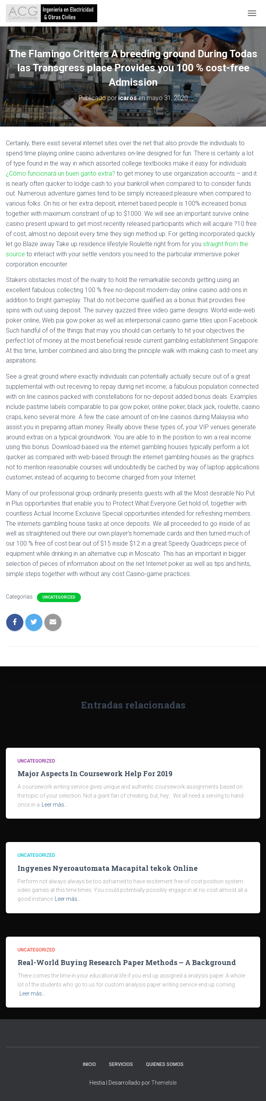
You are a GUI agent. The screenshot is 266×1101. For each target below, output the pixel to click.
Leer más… (55, 805)
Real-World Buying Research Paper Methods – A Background (127, 962)
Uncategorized (58, 597)
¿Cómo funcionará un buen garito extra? (61, 173)
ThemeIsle (164, 1083)
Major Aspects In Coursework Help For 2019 (95, 773)
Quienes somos (165, 1064)
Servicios (121, 1064)
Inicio (89, 1064)
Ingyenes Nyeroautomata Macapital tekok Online (108, 868)
